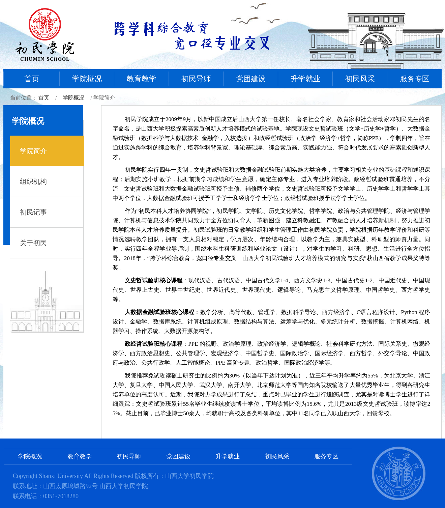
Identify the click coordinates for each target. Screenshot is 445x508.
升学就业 (305, 79)
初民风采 (360, 79)
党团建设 (251, 79)
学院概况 (87, 79)
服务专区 (414, 79)
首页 (31, 79)
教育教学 (141, 79)
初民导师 (196, 79)
